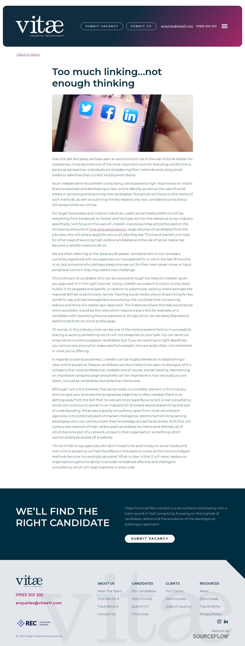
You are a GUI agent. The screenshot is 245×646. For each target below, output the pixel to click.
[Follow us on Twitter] (219, 621)
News (204, 591)
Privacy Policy (210, 614)
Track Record (108, 606)
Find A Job (140, 614)
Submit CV (141, 26)
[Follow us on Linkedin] (226, 621)
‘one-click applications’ (107, 229)
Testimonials (142, 599)
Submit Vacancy (101, 26)
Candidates (142, 583)
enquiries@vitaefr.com (177, 26)
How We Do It (108, 599)
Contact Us (106, 614)
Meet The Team (110, 591)
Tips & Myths (210, 606)
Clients (173, 583)
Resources (209, 583)
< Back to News (28, 54)
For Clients (174, 591)
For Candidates (144, 591)
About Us (106, 583)
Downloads (209, 599)
